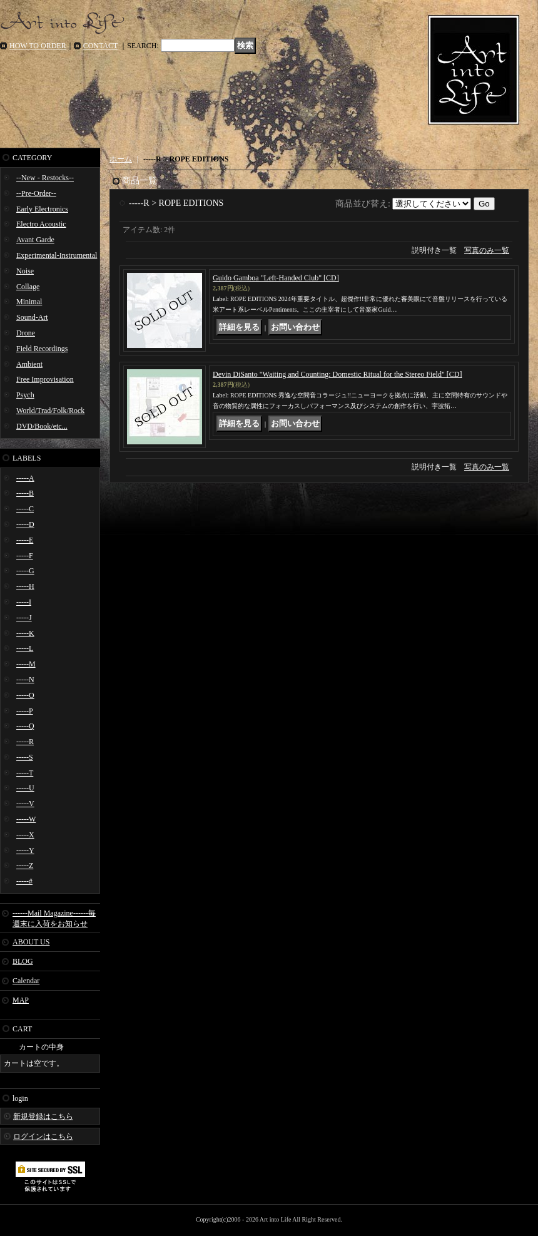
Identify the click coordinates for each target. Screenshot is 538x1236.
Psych (25, 395)
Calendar (26, 980)
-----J (24, 617)
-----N (25, 679)
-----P (24, 711)
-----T (24, 773)
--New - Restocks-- (45, 177)
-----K (25, 633)
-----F (24, 555)
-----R (25, 741)
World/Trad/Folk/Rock (50, 410)
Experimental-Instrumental (56, 255)
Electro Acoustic (41, 224)
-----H (25, 586)
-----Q (25, 726)
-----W (26, 819)
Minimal (29, 301)
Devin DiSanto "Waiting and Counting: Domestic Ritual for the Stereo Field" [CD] (337, 374)
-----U (25, 788)
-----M (26, 664)
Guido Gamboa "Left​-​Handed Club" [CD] (276, 277)
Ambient (29, 364)
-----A (25, 478)
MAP (21, 1000)
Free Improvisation (45, 379)
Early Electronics (42, 209)
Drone (25, 333)
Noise (25, 271)
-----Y (25, 850)
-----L (24, 648)
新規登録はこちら (43, 1116)
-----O (25, 695)
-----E (24, 540)
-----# (24, 881)
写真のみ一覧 (486, 250)
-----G (25, 570)
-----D (25, 524)
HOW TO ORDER (37, 45)
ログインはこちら (43, 1136)
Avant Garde (35, 239)
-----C (25, 508)
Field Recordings (42, 348)
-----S (24, 757)
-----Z (24, 865)
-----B (25, 493)
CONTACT (100, 45)
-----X (25, 834)
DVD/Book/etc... (42, 426)
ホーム (120, 159)
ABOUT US (31, 941)
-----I (23, 602)
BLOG (23, 961)
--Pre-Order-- (36, 193)
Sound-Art (32, 317)
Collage (27, 286)
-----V (25, 803)
